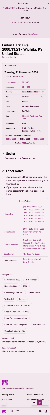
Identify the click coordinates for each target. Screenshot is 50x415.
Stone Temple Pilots (31, 246)
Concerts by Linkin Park (13, 292)
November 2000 (10, 286)
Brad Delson (28, 259)
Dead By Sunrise (38, 243)
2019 (31, 229)
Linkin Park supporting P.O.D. (16, 324)
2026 (42, 221)
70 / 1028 (26, 87)
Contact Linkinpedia (35, 399)
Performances (39, 324)
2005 (42, 210)
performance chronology (22, 135)
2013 (42, 215)
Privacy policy (8, 394)
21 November (31, 280)
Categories (6, 275)
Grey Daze (27, 240)
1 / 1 (43, 97)
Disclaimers (7, 399)
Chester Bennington (12, 244)
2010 (25, 215)
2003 (31, 210)
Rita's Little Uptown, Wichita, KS (17, 305)
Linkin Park (19, 76)
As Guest (41, 249)
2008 (36, 213)
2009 (42, 213)
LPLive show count (12, 82)
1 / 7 (43, 102)
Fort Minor (27, 232)
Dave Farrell (8, 254)
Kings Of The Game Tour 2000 (16, 312)
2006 (25, 213)
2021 (36, 229)
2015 (31, 218)
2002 (25, 210)
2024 (31, 221)
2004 (36, 210)
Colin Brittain (28, 262)
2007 (31, 213)
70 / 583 (42, 92)
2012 (36, 215)
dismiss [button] (48, 3)
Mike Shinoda (9, 232)
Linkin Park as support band (15, 318)
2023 (42, 229)
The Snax (27, 254)
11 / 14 (42, 119)
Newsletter (32, 34)
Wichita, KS (9, 299)
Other (35, 232)
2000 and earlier (28, 143)
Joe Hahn (39, 259)
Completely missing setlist (14, 331)
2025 (36, 221)
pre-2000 (27, 207)
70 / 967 (25, 82)
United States (34, 292)
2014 (25, 218)
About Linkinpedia (35, 394)
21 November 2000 (12, 280)
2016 (36, 218)
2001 (40, 207)
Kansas (22, 299)
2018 (25, 221)
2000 (34, 207)
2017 (42, 218)
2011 (31, 215)
